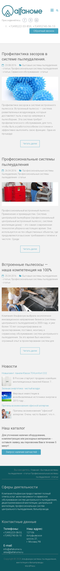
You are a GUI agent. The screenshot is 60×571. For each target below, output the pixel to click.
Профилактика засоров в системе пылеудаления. (24, 57)
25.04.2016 (10, 276)
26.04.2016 (10, 170)
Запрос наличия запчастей (21, 451)
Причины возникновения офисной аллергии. (25, 405)
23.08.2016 (10, 65)
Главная (35, 470)
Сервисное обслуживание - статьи (29, 72)
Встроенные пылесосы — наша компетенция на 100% (27, 267)
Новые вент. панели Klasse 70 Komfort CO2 (24, 373)
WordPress (30, 566)
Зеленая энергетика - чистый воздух (21, 388)
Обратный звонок (43, 30)
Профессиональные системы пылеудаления (28, 162)
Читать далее (30, 143)
